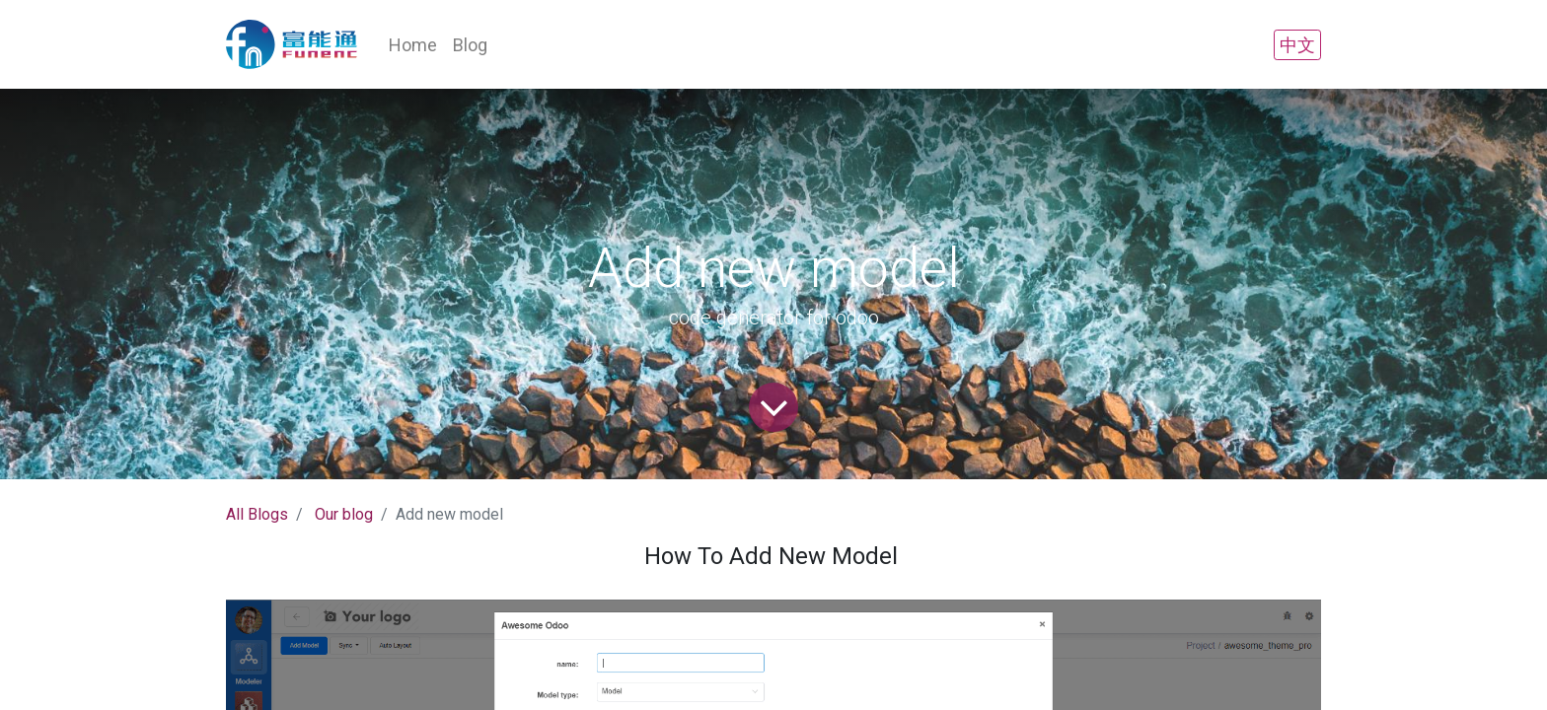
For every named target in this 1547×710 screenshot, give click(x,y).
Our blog (344, 514)
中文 (1297, 45)
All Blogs (257, 514)
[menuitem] (413, 45)
